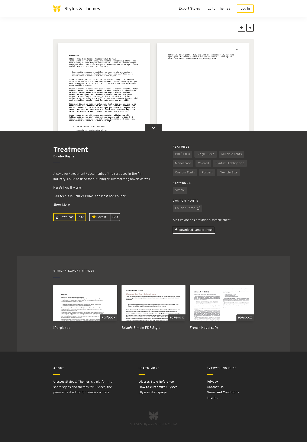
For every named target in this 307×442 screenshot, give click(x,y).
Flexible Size (228, 172)
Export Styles (189, 8)
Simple (180, 190)
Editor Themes (219, 8)
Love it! (99, 217)
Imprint (212, 398)
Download (64, 217)
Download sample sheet (194, 230)
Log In (245, 8)
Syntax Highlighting (230, 163)
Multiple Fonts (231, 154)
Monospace (183, 163)
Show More (61, 204)
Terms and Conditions (223, 392)
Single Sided (205, 154)
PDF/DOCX (182, 154)
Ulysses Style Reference (156, 382)
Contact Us (215, 387)
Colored (203, 163)
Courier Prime (187, 208)
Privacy (212, 382)
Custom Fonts (185, 172)
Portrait (207, 172)
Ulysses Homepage (153, 392)
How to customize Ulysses (158, 387)
